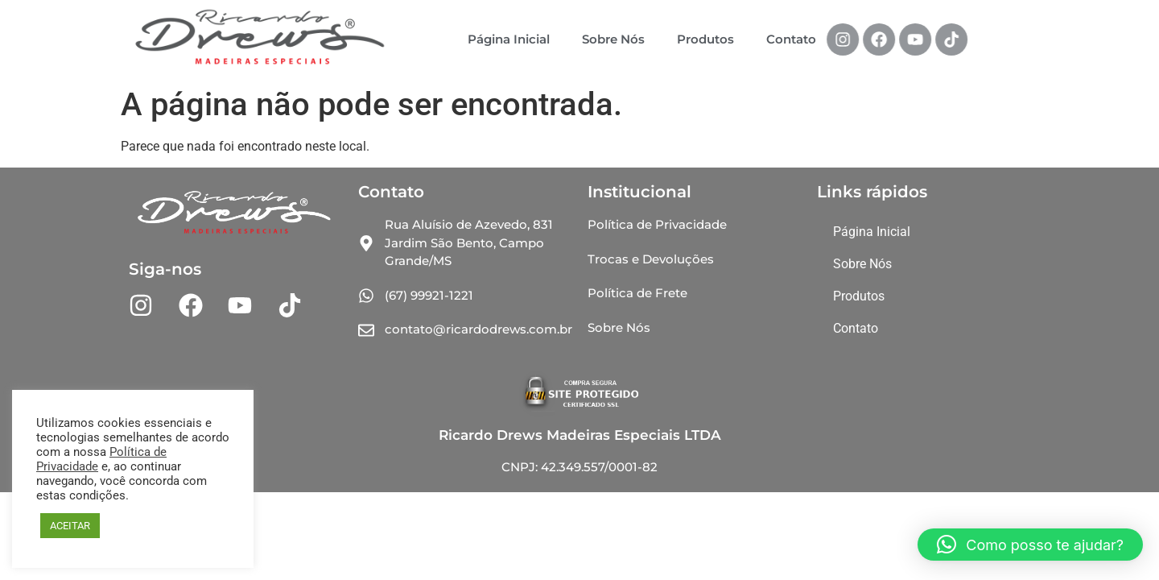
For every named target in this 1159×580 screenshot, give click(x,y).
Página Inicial (509, 39)
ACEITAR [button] (70, 526)
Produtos (705, 39)
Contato (791, 39)
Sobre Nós (613, 39)
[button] (1030, 544)
